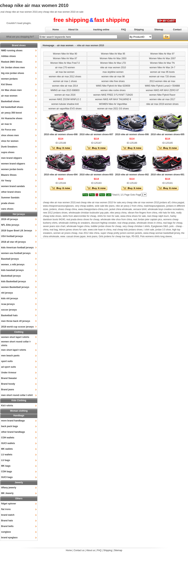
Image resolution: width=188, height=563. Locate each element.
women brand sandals (13, 186)
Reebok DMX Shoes (11, 62)
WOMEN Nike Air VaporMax (113, 104)
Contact (177, 29)
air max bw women (65, 72)
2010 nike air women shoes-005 (167, 134)
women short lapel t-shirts (15, 337)
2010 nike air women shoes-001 (167, 174)
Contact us (79, 550)
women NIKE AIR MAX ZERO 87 (162, 90)
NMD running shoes (11, 50)
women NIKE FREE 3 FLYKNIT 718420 (113, 95)
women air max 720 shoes (162, 76)
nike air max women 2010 (113, 67)
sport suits (7, 361)
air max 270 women (65, 67)
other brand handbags (13, 432)
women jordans (9, 78)
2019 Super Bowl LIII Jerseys (16, 230)
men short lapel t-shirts (13, 350)
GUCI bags (7, 477)
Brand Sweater (9, 378)
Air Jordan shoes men (13, 67)
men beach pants (10, 355)
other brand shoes (11, 192)
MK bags (6, 466)
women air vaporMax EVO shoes (65, 108)
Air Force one (8, 129)
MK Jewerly (7, 493)
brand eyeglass (9, 537)
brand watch (7, 515)
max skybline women (113, 72)
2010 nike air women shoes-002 (132, 174)
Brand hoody (8, 384)
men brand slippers (11, 158)
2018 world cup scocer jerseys (17, 326)
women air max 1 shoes (65, 81)
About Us (73, 29)
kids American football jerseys (17, 247)
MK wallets (7, 449)
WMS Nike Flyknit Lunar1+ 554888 (162, 85)
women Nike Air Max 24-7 (162, 67)
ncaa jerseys (8, 304)
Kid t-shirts (7, 405)
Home (55, 29)
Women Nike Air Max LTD (113, 63)
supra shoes (7, 152)
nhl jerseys (7, 292)
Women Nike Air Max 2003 (113, 58)
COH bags (6, 471)
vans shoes (7, 209)
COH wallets (7, 437)
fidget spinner (8, 503)
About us (90, 550)
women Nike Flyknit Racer (162, 95)
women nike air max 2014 (65, 85)
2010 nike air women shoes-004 (61, 174)
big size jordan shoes (12, 73)
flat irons (6, 509)
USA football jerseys (12, 236)
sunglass (6, 532)
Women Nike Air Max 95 (113, 53)
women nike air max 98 (113, 76)
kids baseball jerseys (12, 270)
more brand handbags (13, 420)
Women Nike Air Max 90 (65, 53)
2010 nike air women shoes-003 (96, 174)
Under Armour (8, 372)
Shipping (139, 29)
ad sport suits (8, 367)
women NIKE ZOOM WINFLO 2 (65, 99)
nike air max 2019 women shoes (162, 104)
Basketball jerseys (11, 276)
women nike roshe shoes (113, 90)
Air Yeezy (6, 180)
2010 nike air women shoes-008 (61, 134)
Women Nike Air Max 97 (162, 53)
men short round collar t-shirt (17, 395)
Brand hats (7, 520)
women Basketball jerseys (15, 287)
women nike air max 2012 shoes (65, 76)
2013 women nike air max (162, 81)
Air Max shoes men (11, 90)
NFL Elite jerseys (10, 225)
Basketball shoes (10, 101)
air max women (9, 95)
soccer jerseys (9, 309)
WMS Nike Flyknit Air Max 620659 (113, 85)
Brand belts (7, 526)
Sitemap (158, 29)
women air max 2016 (65, 95)
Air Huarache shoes (11, 118)
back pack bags (9, 426)
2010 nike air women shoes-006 (132, 134)
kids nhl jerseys (9, 298)
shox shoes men (10, 135)
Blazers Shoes (9, 175)
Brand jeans (7, 389)
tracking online (101, 29)
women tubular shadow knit (65, 104)
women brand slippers (13, 163)
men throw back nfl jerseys (15, 321)
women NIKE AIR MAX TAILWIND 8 (113, 99)
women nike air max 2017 (162, 99)
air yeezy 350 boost (11, 112)
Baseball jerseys (10, 259)
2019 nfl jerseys (9, 219)
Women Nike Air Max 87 (65, 58)
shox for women (9, 141)
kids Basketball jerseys (13, 281)
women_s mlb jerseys (12, 264)
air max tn (6, 124)
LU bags (5, 460)
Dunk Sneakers (9, 146)
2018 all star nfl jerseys (13, 242)
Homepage (48, 45)
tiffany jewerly (8, 487)
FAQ (123, 29)
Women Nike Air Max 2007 (162, 58)
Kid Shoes (6, 84)
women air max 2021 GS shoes (113, 108)
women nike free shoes (113, 81)
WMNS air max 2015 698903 (65, 90)
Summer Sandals (10, 197)
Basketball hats (9, 315)
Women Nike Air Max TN (162, 63)
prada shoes (7, 203)
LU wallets (6, 454)
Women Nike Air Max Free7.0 (65, 63)
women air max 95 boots (162, 72)
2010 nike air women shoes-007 (96, 134)
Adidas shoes (8, 56)
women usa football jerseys (16, 253)
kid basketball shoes (12, 107)
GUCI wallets (8, 443)
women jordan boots (12, 169)
